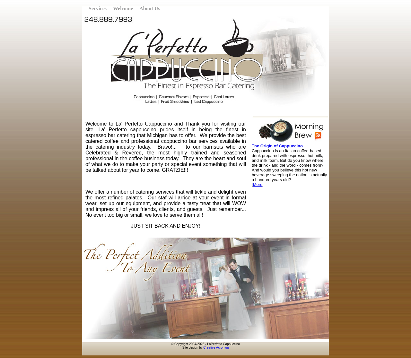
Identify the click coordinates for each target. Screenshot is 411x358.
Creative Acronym (216, 347)
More (258, 184)
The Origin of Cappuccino (277, 146)
